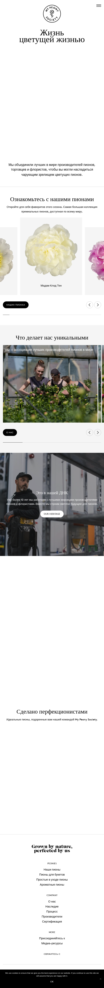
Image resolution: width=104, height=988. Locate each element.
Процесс (52, 911)
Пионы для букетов (52, 874)
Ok (52, 981)
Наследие (52, 906)
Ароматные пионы (52, 884)
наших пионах (15, 304)
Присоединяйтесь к (52, 938)
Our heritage (52, 514)
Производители (52, 916)
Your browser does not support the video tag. (52, 103)
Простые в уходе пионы (52, 879)
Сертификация (52, 921)
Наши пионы (52, 869)
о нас (10, 432)
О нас (52, 901)
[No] (100, 978)
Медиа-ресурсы (52, 943)
